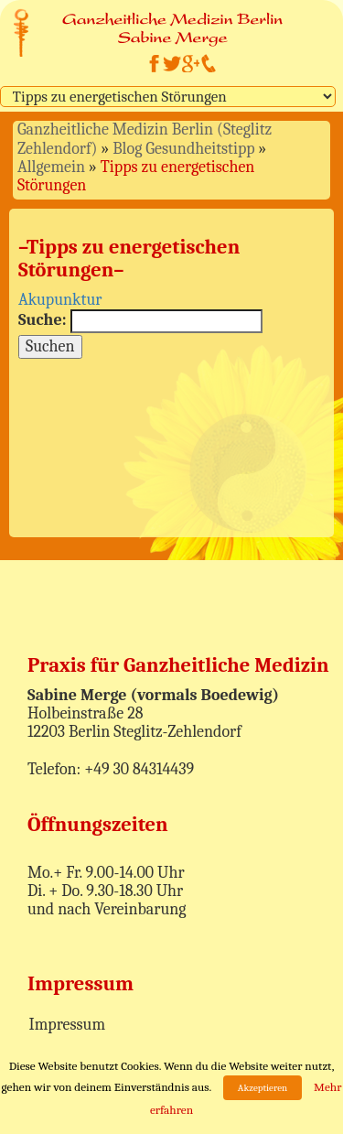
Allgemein (51, 167)
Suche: (42, 320)
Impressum (67, 1024)
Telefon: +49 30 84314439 (110, 769)
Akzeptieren (262, 1088)
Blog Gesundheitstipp (183, 148)
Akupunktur (60, 299)
